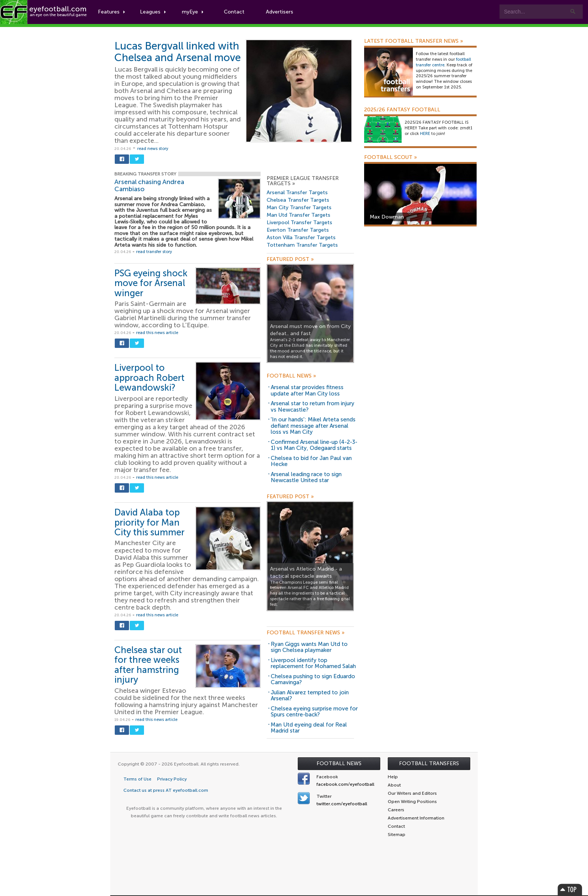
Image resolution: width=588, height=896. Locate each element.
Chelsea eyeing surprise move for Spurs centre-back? (314, 711)
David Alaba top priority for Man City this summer (149, 522)
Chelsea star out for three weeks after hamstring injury (148, 664)
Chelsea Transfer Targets (298, 200)
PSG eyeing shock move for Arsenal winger (151, 283)
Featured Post (290, 259)
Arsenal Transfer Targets (297, 192)
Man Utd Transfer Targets (298, 215)
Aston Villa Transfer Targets (301, 237)
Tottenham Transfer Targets (302, 245)
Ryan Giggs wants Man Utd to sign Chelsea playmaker (309, 647)
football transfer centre (443, 62)
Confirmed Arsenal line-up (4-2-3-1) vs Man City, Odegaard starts (314, 445)
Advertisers (279, 12)
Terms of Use (137, 779)
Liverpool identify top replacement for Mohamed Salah (313, 663)
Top (570, 889)
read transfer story (154, 251)
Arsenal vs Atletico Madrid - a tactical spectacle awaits (306, 572)
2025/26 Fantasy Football (402, 110)
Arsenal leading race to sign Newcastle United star (306, 477)
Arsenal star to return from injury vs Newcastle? (312, 406)
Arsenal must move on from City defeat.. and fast (310, 330)
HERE (425, 133)
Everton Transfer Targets (298, 230)
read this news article (157, 332)
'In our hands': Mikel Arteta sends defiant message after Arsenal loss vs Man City (313, 425)
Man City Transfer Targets (299, 207)
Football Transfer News (306, 633)
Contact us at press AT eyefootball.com (165, 790)
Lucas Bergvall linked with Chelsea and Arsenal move (177, 52)
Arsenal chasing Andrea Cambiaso (149, 185)
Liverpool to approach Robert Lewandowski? (149, 377)
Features (111, 12)
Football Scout (390, 157)
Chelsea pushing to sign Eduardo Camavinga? (313, 679)
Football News (291, 376)
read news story (152, 148)
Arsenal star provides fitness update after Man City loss (307, 390)
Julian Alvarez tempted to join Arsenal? (310, 695)
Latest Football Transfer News (413, 41)
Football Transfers (429, 763)
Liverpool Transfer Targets (299, 222)
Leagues (153, 12)
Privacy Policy (172, 779)
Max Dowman (387, 217)
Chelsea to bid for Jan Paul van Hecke (311, 461)
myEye (192, 12)
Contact (234, 12)
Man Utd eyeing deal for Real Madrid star (309, 727)
